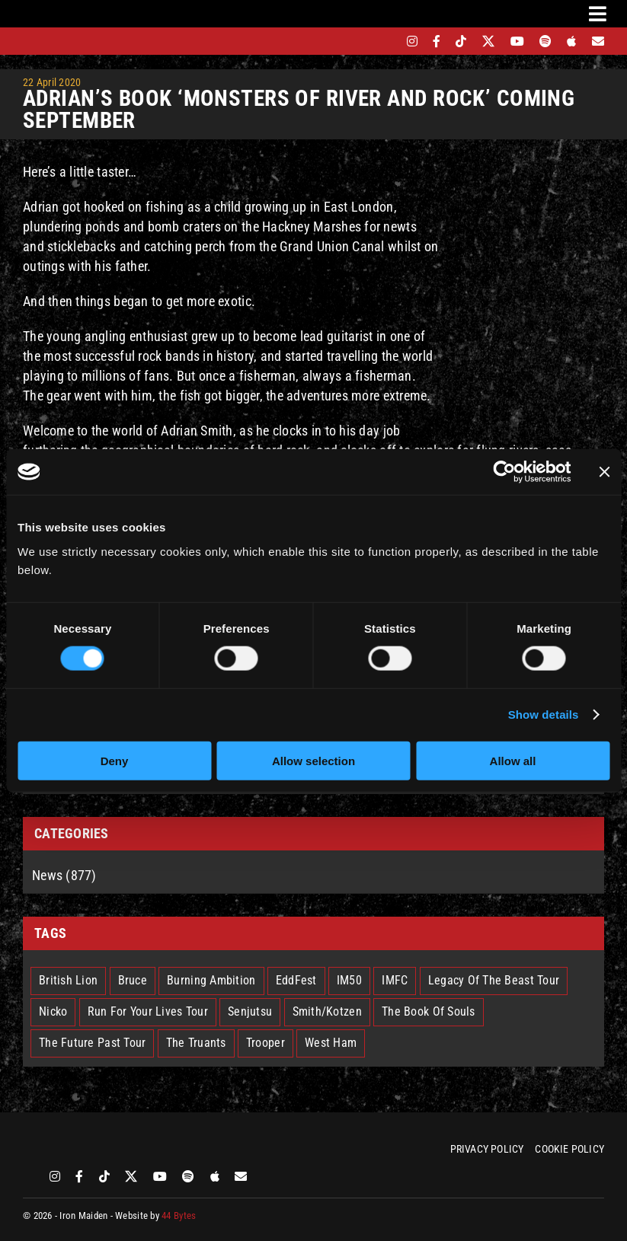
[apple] (571, 41)
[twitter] (488, 41)
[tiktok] (461, 41)
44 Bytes (179, 1215)
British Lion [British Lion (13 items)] (68, 980)
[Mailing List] (598, 41)
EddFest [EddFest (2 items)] (296, 980)
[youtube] (517, 41)
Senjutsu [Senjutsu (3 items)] (250, 1011)
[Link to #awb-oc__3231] (597, 14)
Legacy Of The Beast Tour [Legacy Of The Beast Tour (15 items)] (493, 980)
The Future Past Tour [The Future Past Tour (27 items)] (92, 1042)
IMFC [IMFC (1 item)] (395, 980)
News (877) (64, 875)
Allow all (513, 760)
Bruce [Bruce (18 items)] (132, 980)
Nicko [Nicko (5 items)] (53, 1011)
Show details (543, 714)
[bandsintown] (386, 41)
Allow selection (313, 760)
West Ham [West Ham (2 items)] (331, 1042)
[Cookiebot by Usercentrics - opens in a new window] (504, 472)
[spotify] (545, 41)
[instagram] (412, 41)
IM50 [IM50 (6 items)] (349, 980)
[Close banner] (604, 472)
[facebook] (436, 41)
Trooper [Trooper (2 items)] (265, 1042)
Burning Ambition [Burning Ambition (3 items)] (211, 980)
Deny (115, 760)
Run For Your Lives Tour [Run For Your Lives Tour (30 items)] (148, 1011)
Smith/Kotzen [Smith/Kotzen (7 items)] (327, 1011)
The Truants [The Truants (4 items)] (196, 1042)
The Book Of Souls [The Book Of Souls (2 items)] (428, 1011)
